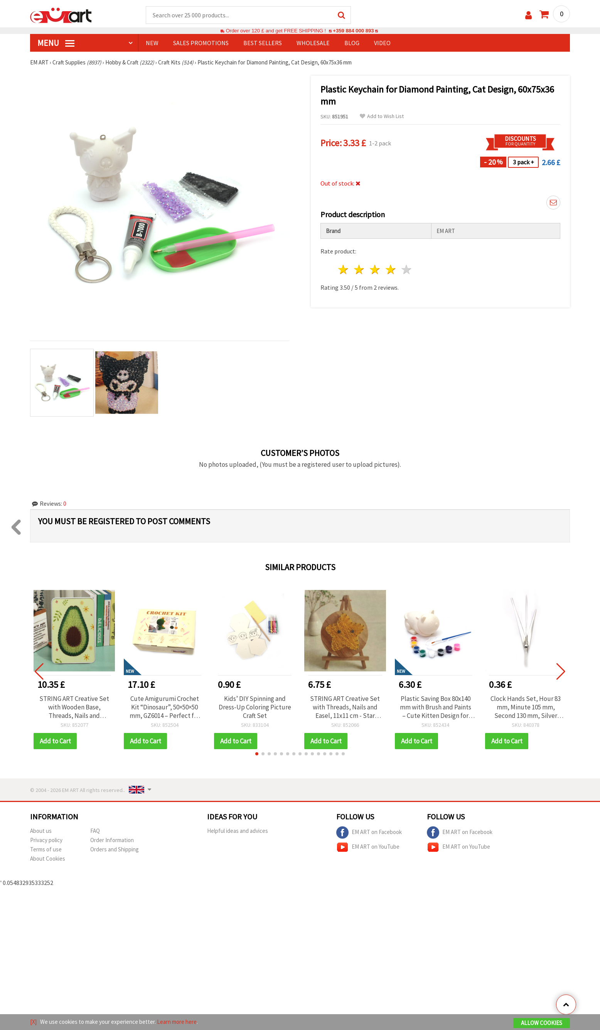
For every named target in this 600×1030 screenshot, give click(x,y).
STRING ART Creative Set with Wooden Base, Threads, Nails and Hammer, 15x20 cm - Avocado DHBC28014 (74, 707)
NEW (152, 43)
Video (382, 43)
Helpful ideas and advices (237, 830)
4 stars (391, 269)
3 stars (375, 269)
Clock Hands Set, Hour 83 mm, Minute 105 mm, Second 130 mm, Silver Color (525, 707)
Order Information (112, 840)
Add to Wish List (382, 116)
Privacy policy (46, 840)
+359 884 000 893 (353, 31)
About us (41, 830)
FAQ (95, 830)
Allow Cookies (541, 1023)
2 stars (359, 269)
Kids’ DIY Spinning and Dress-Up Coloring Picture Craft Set (255, 707)
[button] (256, 753)
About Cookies (47, 858)
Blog (351, 43)
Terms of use (46, 849)
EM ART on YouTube (367, 847)
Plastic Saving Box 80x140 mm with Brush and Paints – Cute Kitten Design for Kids (435, 707)
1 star (344, 269)
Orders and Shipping (114, 849)
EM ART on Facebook (369, 832)
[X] (33, 1021)
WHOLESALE (313, 43)
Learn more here (177, 1021)
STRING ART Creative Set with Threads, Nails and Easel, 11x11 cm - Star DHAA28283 (345, 707)
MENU (55, 42)
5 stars (407, 269)
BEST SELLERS (262, 43)
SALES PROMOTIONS (201, 43)
